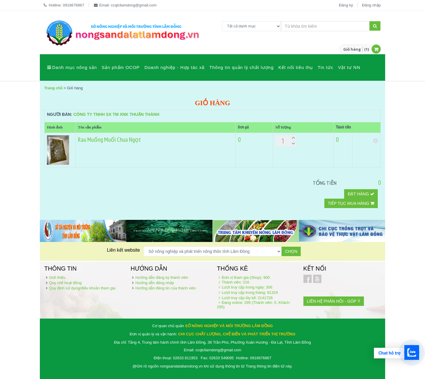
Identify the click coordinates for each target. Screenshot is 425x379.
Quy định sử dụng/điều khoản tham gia (82, 288)
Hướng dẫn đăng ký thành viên (161, 277)
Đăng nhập (371, 5)
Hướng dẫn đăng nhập (154, 283)
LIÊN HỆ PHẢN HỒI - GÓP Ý (333, 301)
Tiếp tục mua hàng (351, 203)
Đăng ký (346, 5)
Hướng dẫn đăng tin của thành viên (165, 288)
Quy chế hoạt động (65, 283)
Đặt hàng (361, 194)
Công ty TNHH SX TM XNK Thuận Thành (116, 114)
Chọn (291, 251)
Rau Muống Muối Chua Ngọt (109, 140)
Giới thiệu (57, 277)
